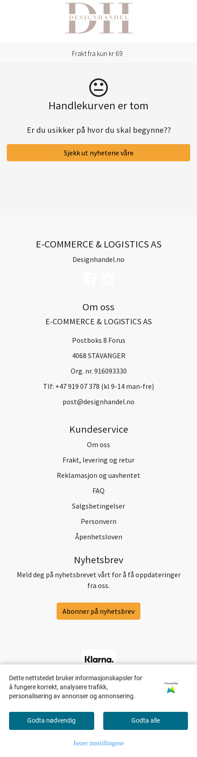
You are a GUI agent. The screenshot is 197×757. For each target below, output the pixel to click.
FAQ (98, 490)
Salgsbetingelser (98, 505)
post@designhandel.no (98, 401)
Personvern (98, 521)
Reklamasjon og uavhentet (98, 475)
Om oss (98, 444)
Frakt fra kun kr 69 (97, 53)
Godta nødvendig (51, 720)
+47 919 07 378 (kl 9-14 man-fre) (104, 386)
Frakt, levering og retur (98, 459)
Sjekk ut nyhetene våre (99, 152)
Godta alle (145, 720)
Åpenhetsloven (98, 536)
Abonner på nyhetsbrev (98, 611)
